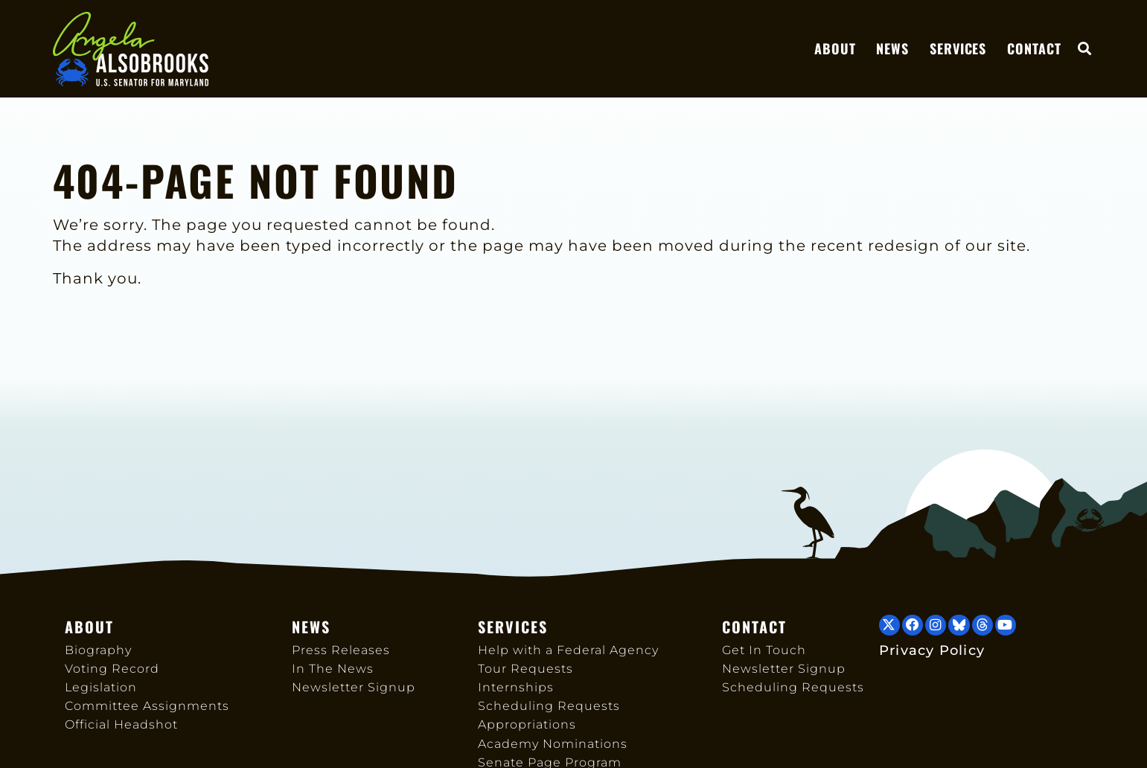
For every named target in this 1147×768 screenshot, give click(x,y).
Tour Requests (525, 669)
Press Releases (341, 650)
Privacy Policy (932, 650)
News (892, 50)
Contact (1034, 50)
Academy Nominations (552, 744)
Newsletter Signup (353, 687)
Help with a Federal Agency (568, 650)
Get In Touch (764, 650)
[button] (1085, 50)
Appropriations (527, 724)
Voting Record (112, 669)
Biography (98, 650)
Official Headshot (121, 724)
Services (958, 50)
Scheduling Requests (549, 706)
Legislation (101, 687)
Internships (516, 687)
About (834, 50)
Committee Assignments (147, 706)
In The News (333, 669)
